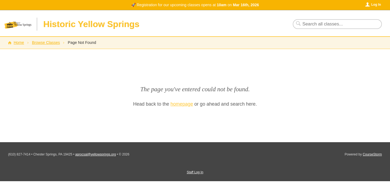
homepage (182, 104)
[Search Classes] (334, 24)
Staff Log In (195, 172)
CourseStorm (372, 154)
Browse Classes (46, 42)
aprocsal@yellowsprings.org (95, 154)
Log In (376, 4)
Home (19, 42)
